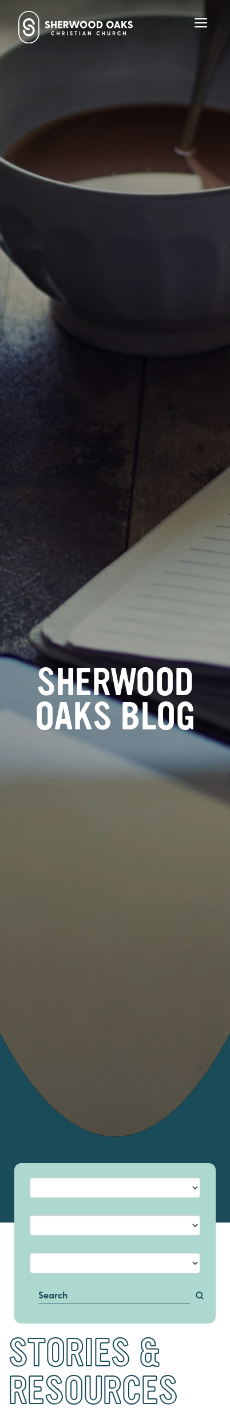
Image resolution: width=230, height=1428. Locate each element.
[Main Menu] (201, 31)
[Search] (114, 1296)
